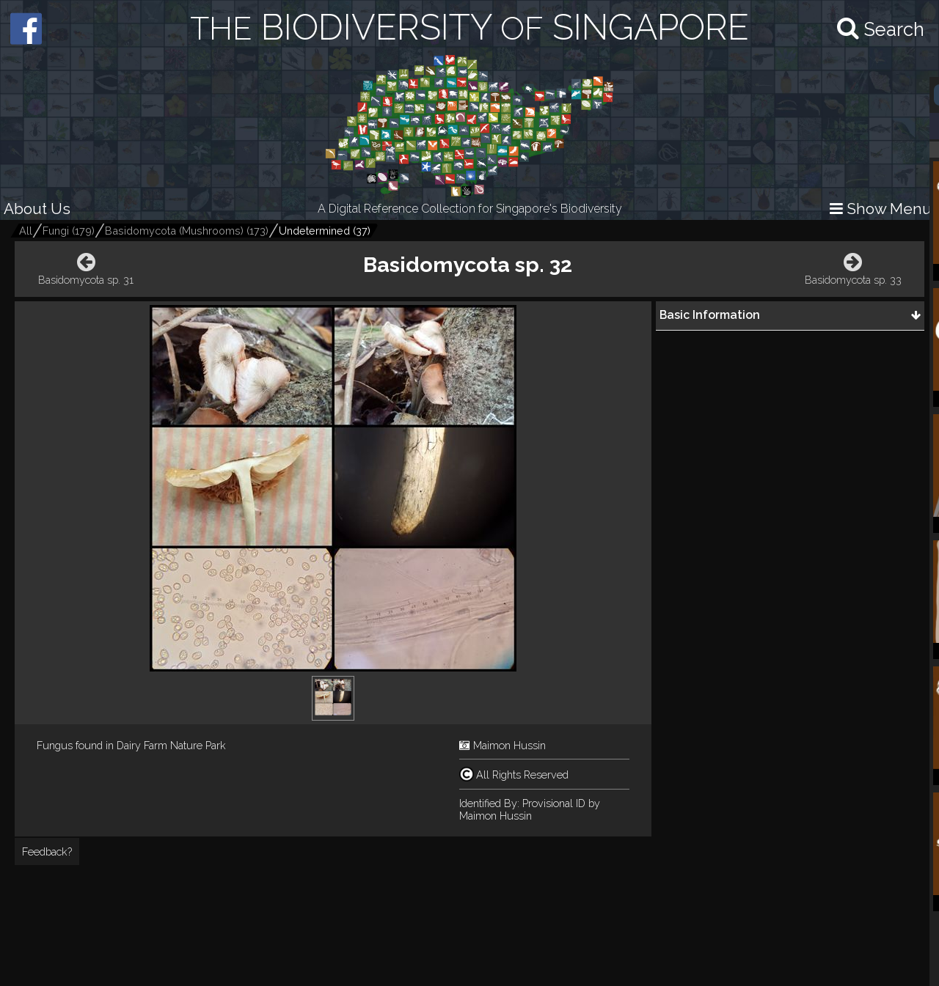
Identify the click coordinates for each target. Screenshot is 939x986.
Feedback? (47, 851)
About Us (37, 208)
